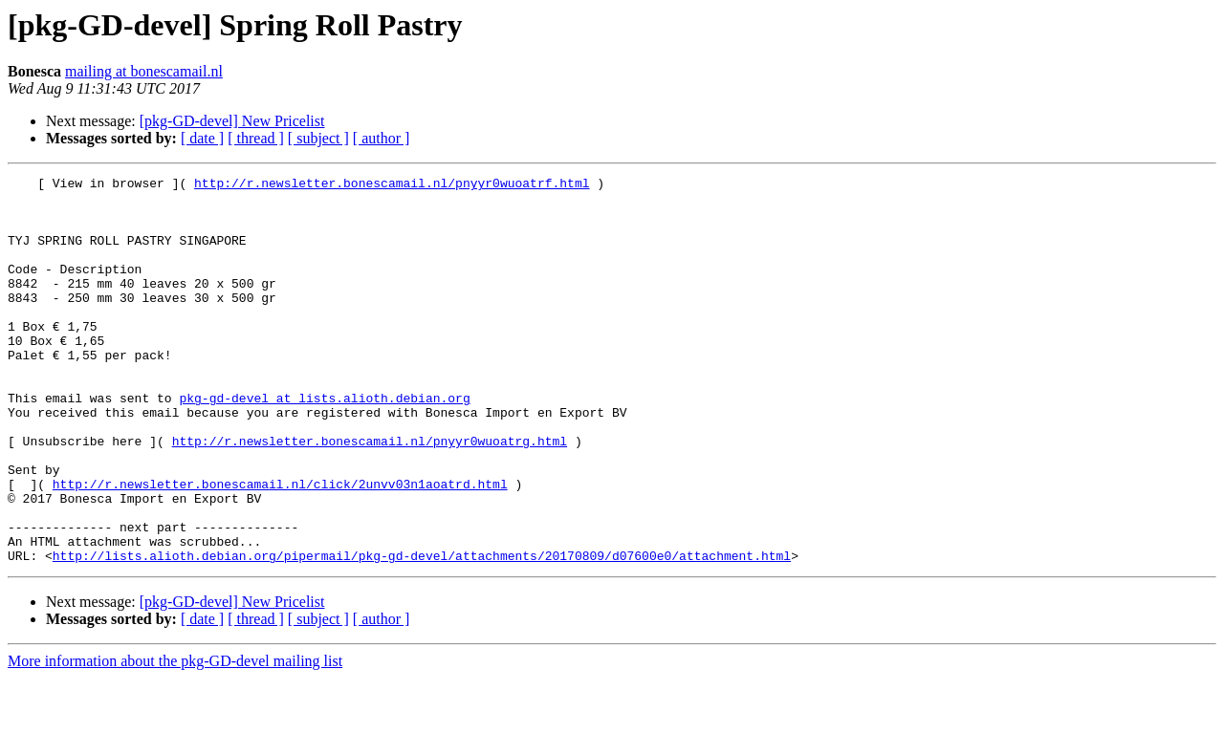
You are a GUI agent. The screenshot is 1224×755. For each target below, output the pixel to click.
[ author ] (381, 138)
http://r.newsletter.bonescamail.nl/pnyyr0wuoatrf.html (391, 185)
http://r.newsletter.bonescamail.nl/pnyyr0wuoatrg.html (369, 495)
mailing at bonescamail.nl (144, 71)
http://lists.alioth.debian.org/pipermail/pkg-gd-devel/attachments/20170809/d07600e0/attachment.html (422, 632)
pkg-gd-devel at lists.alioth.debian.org (324, 443)
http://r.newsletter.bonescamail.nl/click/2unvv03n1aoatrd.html (280, 546)
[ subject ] (318, 138)
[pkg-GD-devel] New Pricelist (232, 121)
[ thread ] (256, 138)
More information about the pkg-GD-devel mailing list (175, 738)
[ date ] (202, 138)
